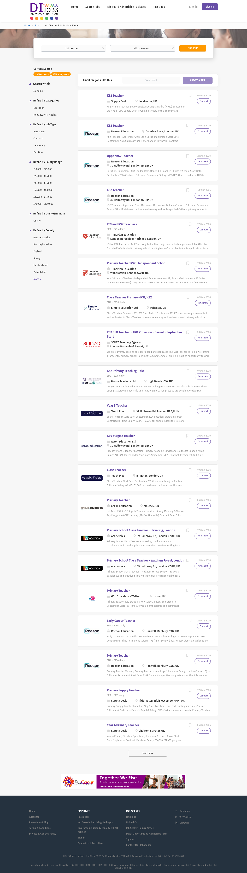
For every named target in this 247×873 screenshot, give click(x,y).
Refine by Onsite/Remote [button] (49, 213)
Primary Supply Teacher (123, 690)
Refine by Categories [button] (46, 100)
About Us (34, 816)
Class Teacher (116, 470)
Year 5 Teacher (117, 405)
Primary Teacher (118, 500)
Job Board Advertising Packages (95, 822)
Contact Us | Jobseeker (138, 845)
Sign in (193, 6)
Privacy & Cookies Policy (42, 833)
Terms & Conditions (40, 828)
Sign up (210, 6)
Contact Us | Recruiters (90, 843)
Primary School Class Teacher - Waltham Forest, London (145, 560)
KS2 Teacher (115, 96)
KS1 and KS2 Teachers (122, 224)
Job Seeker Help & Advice (140, 828)
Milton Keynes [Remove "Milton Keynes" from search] (60, 74)
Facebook (184, 811)
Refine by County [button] (43, 230)
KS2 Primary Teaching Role (125, 371)
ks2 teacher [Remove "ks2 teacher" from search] (41, 74)
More (36, 279)
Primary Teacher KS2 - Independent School (136, 263)
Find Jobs (192, 48)
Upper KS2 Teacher (120, 156)
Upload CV (131, 822)
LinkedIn (184, 822)
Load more (148, 753)
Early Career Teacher (121, 621)
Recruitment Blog (39, 822)
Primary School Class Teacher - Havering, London (141, 530)
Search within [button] (41, 84)
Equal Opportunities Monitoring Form (146, 833)
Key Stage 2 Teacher (121, 436)
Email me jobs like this (97, 80)
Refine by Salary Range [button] (47, 162)
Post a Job (83, 816)
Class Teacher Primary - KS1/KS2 (129, 297)
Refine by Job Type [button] (44, 124)
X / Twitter (185, 817)
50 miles (38, 90)
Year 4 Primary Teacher (123, 725)
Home (27, 25)
